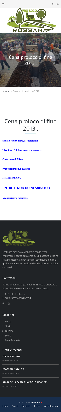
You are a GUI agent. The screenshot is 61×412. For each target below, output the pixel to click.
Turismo (9, 331)
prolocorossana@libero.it (18, 298)
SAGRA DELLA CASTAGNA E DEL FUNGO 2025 (24, 382)
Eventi (8, 335)
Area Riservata (12, 340)
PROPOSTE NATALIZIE (13, 369)
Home (8, 321)
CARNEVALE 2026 (11, 356)
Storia (8, 326)
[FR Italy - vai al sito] (37, 402)
